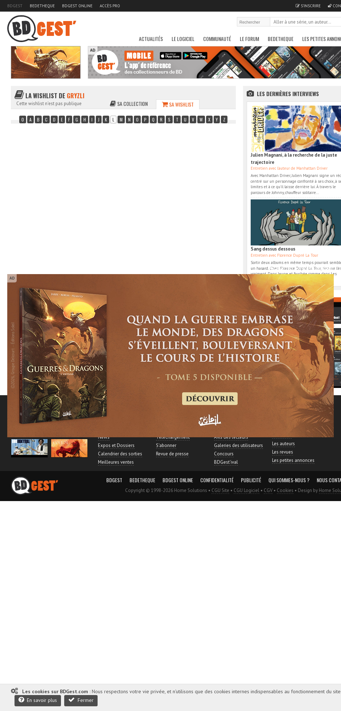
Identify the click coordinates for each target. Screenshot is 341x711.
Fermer (81, 699)
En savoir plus (38, 699)
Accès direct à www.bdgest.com (301, 268)
